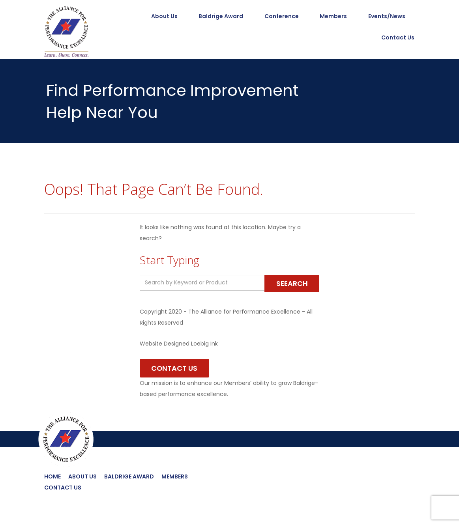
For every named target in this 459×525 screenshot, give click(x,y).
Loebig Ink (204, 344)
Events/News (386, 17)
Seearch (291, 283)
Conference (281, 17)
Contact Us (398, 38)
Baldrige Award (220, 17)
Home (52, 477)
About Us (163, 17)
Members (333, 17)
